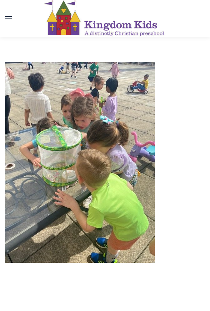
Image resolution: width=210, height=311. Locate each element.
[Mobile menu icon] (8, 19)
